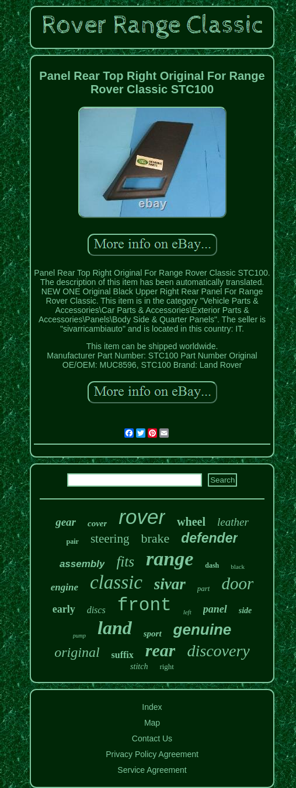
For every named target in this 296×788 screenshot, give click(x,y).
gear (65, 522)
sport (153, 633)
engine (64, 587)
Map (152, 722)
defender (209, 538)
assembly (82, 563)
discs (96, 610)
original (76, 652)
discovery (218, 651)
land (114, 627)
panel (215, 609)
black (238, 566)
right (166, 666)
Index (152, 707)
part (203, 588)
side (245, 610)
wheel (191, 521)
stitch (139, 666)
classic (116, 582)
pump (79, 635)
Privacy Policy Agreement (152, 754)
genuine (202, 629)
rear (160, 650)
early (64, 609)
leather (233, 522)
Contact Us (152, 738)
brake (155, 538)
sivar (170, 584)
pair (73, 541)
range (169, 558)
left (187, 611)
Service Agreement (151, 770)
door (237, 583)
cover (97, 523)
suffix (123, 655)
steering (109, 539)
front (144, 605)
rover (142, 516)
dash (212, 565)
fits (125, 561)
